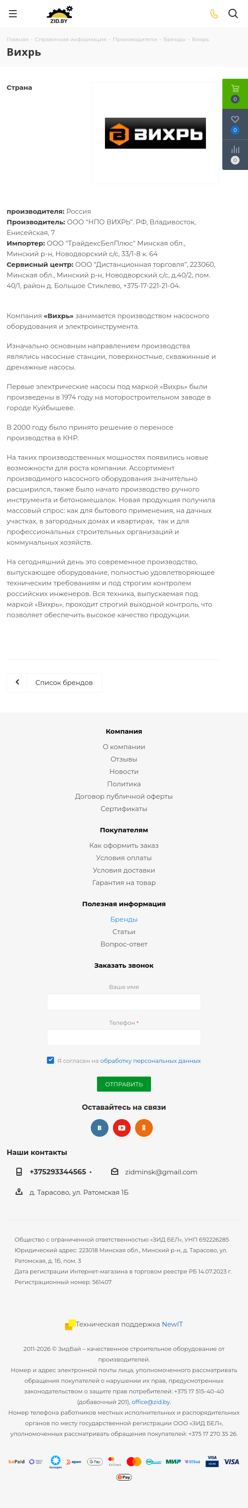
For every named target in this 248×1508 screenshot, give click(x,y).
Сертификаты (124, 808)
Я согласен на (129, 1060)
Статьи (124, 931)
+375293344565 (58, 1171)
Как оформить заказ (124, 845)
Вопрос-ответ (124, 944)
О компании (124, 746)
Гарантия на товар (124, 882)
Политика (124, 784)
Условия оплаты (124, 858)
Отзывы (124, 759)
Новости (124, 771)
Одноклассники (144, 1128)
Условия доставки (124, 870)
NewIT (172, 1324)
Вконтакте (99, 1128)
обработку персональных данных (151, 1060)
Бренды (124, 919)
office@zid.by (151, 1401)
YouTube (122, 1128)
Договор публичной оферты (124, 796)
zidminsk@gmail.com (161, 1172)
